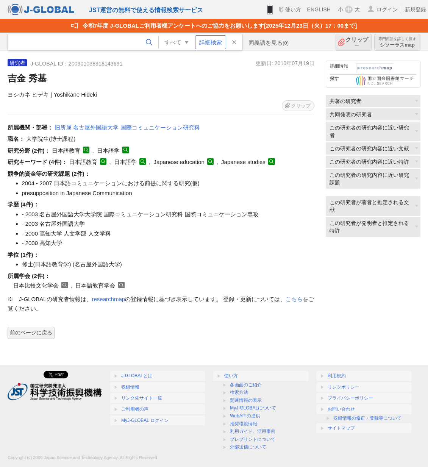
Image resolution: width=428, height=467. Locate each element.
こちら (294, 299)
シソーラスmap (397, 42)
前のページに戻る (31, 333)
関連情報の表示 (246, 400)
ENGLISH (319, 9)
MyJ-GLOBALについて (253, 408)
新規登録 (415, 9)
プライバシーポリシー (350, 398)
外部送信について (248, 447)
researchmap (108, 299)
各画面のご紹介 (246, 384)
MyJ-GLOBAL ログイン (145, 420)
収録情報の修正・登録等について (367, 418)
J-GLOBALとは (136, 375)
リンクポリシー (343, 387)
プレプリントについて (252, 439)
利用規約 (337, 375)
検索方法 (239, 392)
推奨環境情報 (243, 423)
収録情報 (130, 387)
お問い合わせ (341, 409)
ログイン (387, 9)
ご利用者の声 (134, 409)
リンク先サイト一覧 (141, 398)
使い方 (293, 9)
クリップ (356, 42)
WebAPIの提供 (245, 416)
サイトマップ (341, 428)
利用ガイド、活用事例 (252, 431)
